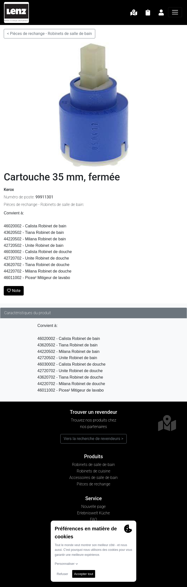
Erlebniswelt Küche (93, 513)
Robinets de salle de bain (93, 464)
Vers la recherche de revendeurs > (93, 438)
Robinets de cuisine (93, 471)
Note (13, 290)
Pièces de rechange (93, 484)
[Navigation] (175, 12)
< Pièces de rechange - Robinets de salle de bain (49, 33)
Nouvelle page (93, 506)
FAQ (93, 519)
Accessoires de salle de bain (93, 477)
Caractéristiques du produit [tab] (27, 312)
